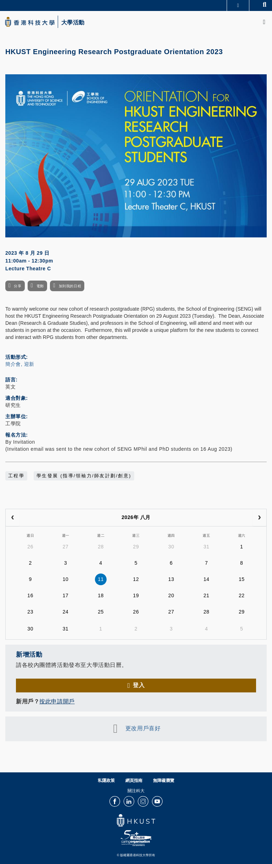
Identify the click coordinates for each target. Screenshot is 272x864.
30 (171, 546)
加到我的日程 (70, 286)
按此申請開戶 (56, 701)
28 (101, 546)
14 (206, 579)
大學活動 (73, 22)
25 (101, 612)
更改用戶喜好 (142, 728)
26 (30, 546)
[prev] (12, 517)
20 (171, 595)
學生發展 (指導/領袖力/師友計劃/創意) (83, 475)
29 (136, 546)
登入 (138, 685)
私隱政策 (106, 780)
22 (242, 595)
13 (171, 579)
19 (136, 595)
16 (30, 595)
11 (101, 579)
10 (66, 579)
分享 (17, 286)
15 (242, 579)
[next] (259, 517)
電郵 (40, 286)
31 (206, 546)
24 (66, 612)
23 (30, 612)
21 (206, 595)
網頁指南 (133, 780)
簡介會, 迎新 (19, 364)
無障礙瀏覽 (163, 780)
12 (136, 579)
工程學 (16, 475)
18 (101, 595)
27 (66, 546)
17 (66, 595)
